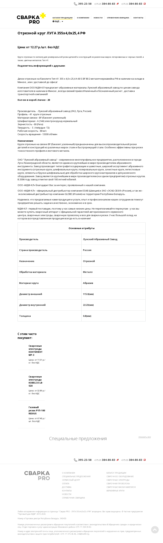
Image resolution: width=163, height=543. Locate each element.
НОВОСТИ (66, 494)
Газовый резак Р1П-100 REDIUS (37, 410)
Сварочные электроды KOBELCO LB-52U (36, 381)
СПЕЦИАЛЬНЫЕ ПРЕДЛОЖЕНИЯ (76, 476)
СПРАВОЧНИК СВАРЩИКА (73, 498)
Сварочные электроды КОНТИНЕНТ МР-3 (35, 350)
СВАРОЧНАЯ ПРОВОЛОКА (118, 483)
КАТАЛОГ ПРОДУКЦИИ (116, 473)
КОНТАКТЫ (67, 490)
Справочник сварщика (118, 18)
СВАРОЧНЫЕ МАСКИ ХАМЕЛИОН (121, 487)
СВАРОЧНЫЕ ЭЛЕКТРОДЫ (117, 480)
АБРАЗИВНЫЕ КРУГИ (115, 490)
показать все (144, 436)
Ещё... (58, 21)
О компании (83, 18)
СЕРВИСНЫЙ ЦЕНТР (71, 480)
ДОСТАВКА (66, 487)
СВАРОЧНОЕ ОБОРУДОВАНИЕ (120, 476)
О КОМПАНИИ (68, 473)
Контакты (138, 18)
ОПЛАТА (65, 483)
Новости (98, 18)
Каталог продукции (63, 18)
